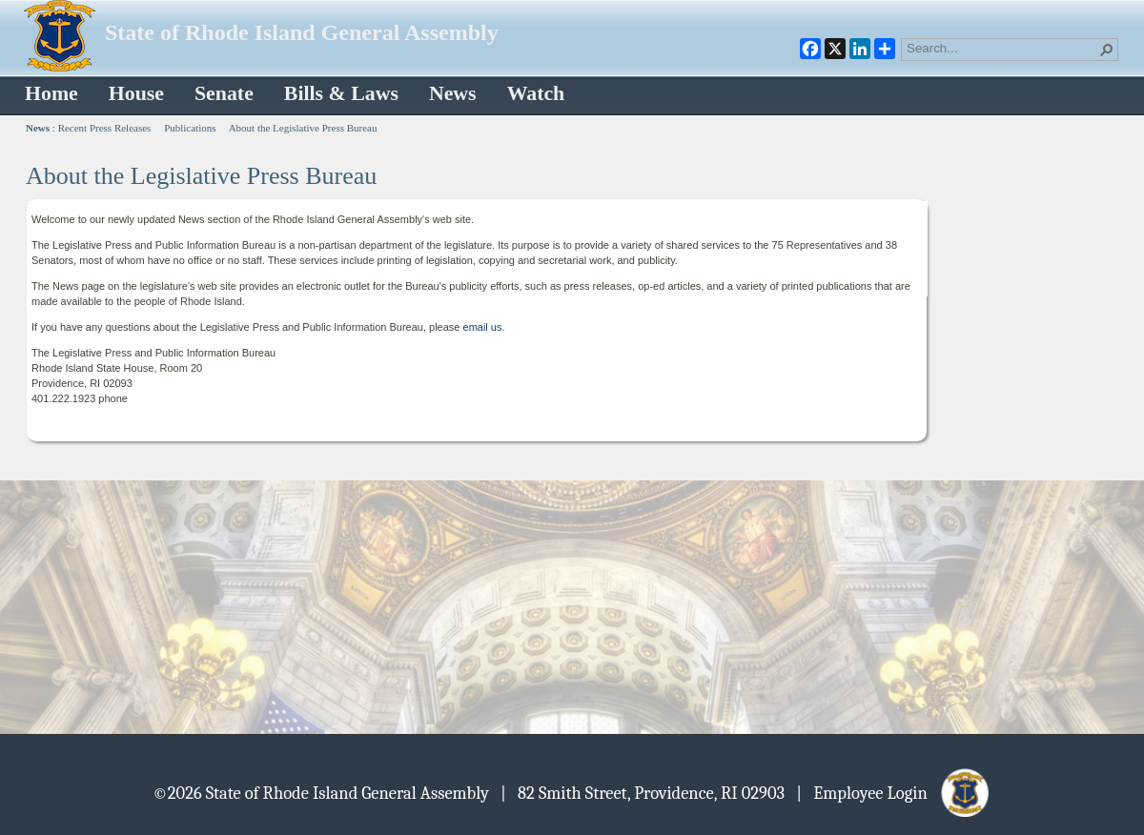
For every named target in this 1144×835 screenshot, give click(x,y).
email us (482, 327)
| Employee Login (893, 792)
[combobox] (1002, 47)
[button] (1106, 49)
